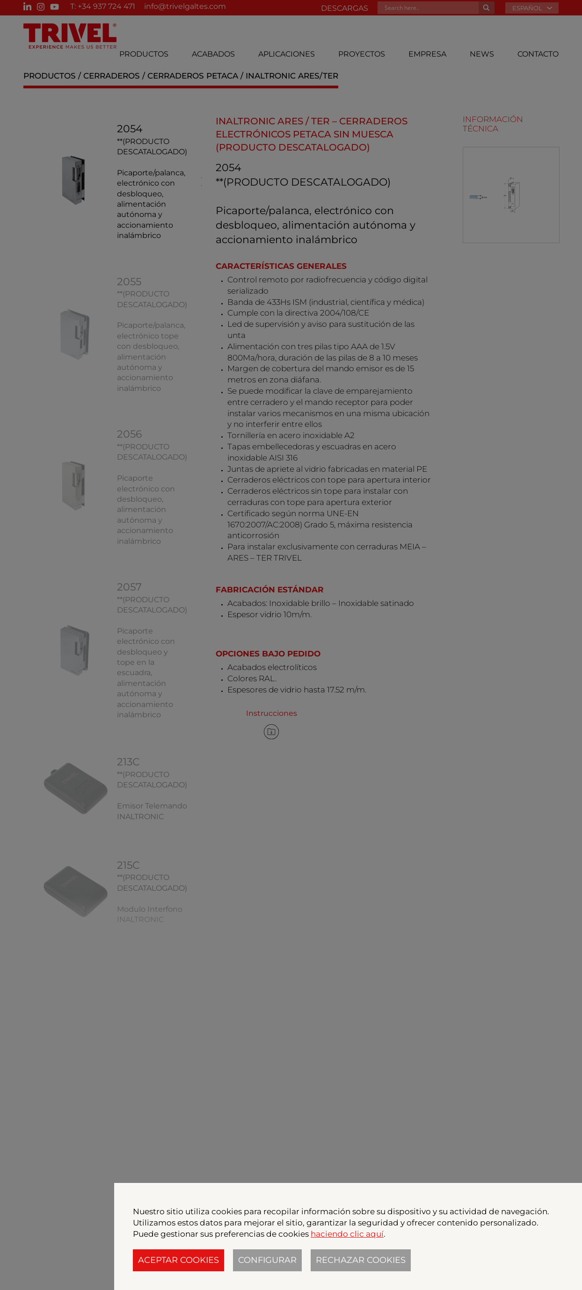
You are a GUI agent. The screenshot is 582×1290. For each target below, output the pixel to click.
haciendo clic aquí (347, 1234)
